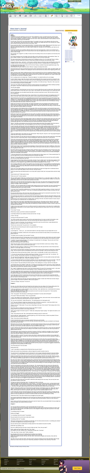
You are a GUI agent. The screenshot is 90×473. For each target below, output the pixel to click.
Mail (40, 15)
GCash (7, 12)
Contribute (43, 461)
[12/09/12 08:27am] (68, 56)
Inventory (35, 15)
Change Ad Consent (20, 461)
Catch (31, 12)
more (22, 15)
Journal (51, 15)
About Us (6, 459)
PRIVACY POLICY (32, 459)
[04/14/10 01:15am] (68, 60)
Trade (42, 464)
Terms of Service (20, 459)
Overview (10, 15)
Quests (56, 15)
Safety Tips (56, 459)
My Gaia (3, 12)
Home (74, 48)
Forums (17, 12)
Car (25, 15)
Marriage (66, 15)
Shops (12, 12)
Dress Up (55, 461)
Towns (30, 464)
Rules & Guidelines (45, 459)
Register (71, 1)
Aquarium (30, 15)
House (20, 15)
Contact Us (6, 461)
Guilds (30, 462)
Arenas (30, 461)
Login (78, 1)
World (22, 12)
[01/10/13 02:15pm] (68, 50)
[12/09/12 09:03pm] (68, 51)
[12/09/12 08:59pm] (68, 52)
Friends (46, 15)
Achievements (62, 15)
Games (27, 12)
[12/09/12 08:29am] (68, 55)
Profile (78, 15)
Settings (71, 15)
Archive (71, 48)
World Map (56, 464)
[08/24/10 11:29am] (68, 59)
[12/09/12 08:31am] (68, 53)
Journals (43, 462)
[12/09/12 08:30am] (68, 54)
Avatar (15, 15)
